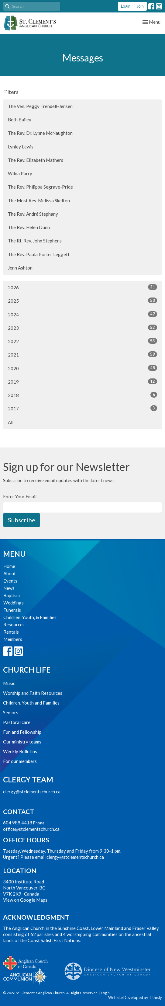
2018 (82, 395)
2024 (82, 314)
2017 (82, 408)
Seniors (10, 712)
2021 (82, 354)
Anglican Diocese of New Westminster (110, 968)
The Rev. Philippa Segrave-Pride (40, 187)
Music (9, 683)
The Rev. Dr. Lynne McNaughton (40, 133)
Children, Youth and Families (31, 702)
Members (12, 639)
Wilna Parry (20, 173)
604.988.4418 (17, 822)
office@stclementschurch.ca (31, 829)
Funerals (12, 610)
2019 (82, 381)
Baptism (11, 595)
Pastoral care (16, 722)
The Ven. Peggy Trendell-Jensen (40, 106)
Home (9, 566)
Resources (14, 624)
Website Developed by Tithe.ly (135, 997)
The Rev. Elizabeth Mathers (35, 160)
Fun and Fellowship (22, 732)
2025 (82, 301)
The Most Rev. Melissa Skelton (39, 200)
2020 (82, 368)
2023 (82, 328)
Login (125, 6)
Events (10, 580)
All (10, 422)
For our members (20, 761)
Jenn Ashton (20, 267)
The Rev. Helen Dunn (29, 227)
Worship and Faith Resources (32, 693)
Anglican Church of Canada (25, 962)
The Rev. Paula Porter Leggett (39, 254)
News (9, 588)
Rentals (11, 632)
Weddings (13, 602)
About (9, 573)
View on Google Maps (25, 900)
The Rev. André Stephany (33, 214)
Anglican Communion (25, 976)
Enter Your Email (19, 496)
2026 (82, 287)
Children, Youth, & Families (30, 617)
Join (140, 6)
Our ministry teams (22, 741)
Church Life (26, 669)
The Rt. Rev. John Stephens (35, 240)
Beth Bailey (19, 119)
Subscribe (21, 520)
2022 (82, 341)
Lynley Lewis (20, 146)
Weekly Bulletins (20, 751)
